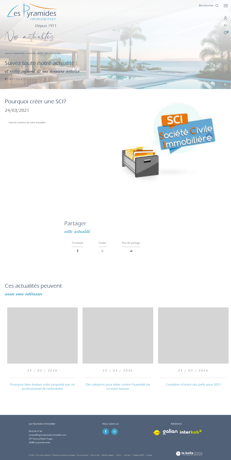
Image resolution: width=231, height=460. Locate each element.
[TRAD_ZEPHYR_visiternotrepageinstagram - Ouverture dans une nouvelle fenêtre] (114, 431)
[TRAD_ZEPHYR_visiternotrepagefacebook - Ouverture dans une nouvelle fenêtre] (105, 431)
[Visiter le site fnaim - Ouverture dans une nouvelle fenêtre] (156, 431)
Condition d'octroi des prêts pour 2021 (193, 384)
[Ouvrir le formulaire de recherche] (209, 5)
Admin (119, 455)
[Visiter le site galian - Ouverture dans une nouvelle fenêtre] (170, 432)
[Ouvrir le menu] (226, 5)
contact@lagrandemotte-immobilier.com (47, 435)
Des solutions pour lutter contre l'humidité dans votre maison (118, 387)
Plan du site (95, 455)
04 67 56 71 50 (35, 431)
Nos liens (127, 455)
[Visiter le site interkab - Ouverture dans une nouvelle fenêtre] (191, 432)
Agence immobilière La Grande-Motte (24, 53)
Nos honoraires (82, 455)
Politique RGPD (138, 455)
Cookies (149, 455)
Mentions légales (108, 455)
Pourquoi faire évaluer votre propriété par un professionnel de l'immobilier (42, 387)
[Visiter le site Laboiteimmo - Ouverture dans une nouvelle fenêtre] (189, 453)
